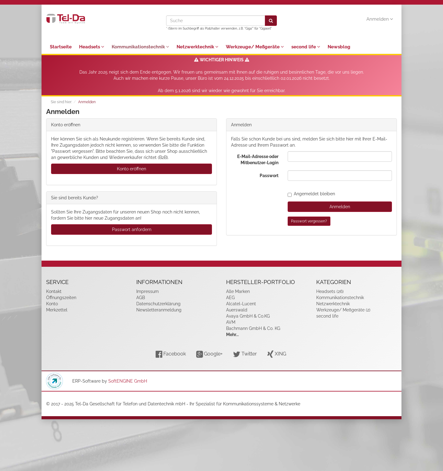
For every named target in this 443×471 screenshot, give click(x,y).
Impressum (147, 291)
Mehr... (232, 334)
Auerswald (236, 309)
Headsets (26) (330, 291)
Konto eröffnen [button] (131, 168)
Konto (52, 303)
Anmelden (379, 19)
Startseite (61, 47)
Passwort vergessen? (309, 221)
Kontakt (54, 291)
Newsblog (339, 47)
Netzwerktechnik (197, 47)
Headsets (91, 47)
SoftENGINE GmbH (127, 381)
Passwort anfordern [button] (131, 229)
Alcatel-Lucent (241, 303)
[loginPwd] (340, 175)
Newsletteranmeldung (159, 309)
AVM (230, 322)
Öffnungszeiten (61, 297)
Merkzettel (56, 309)
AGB (140, 297)
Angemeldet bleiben (311, 194)
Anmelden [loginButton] (339, 206)
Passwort (269, 175)
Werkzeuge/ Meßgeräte (255, 47)
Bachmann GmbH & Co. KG (253, 328)
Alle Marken (238, 291)
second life (305, 47)
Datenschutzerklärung (158, 303)
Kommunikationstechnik (140, 47)
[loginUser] (340, 156)
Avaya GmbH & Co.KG (248, 316)
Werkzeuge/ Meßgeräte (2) (343, 309)
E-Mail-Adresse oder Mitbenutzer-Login (257, 159)
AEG (230, 297)
